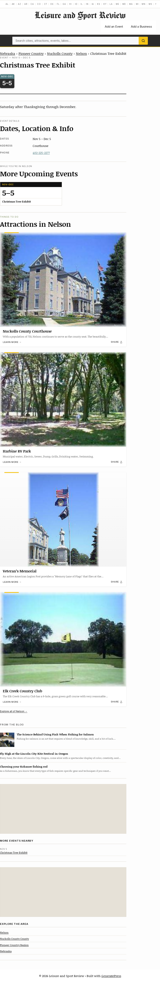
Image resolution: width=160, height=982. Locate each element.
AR (25, 4)
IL (81, 4)
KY (105, 4)
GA (64, 4)
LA (111, 4)
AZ (19, 4)
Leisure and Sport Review (80, 15)
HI (70, 4)
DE (52, 4)
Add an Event (114, 26)
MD (124, 4)
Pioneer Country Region (14, 945)
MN (143, 4)
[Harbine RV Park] (63, 399)
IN (87, 4)
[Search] (143, 41)
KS (98, 4)
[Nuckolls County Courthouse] (63, 279)
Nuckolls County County (14, 939)
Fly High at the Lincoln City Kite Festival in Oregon (34, 753)
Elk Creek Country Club (22, 690)
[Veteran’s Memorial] (63, 519)
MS (150, 4)
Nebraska (7, 53)
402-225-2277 (41, 152)
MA (131, 4)
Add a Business (141, 26)
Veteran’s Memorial (19, 571)
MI (137, 4)
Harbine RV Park (17, 451)
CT (45, 4)
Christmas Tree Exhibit (13, 852)
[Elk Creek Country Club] (63, 639)
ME (117, 4)
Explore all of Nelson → (13, 711)
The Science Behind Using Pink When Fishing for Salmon (55, 734)
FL (58, 4)
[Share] (117, 342)
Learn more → (12, 342)
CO (39, 4)
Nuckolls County (60, 53)
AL (7, 4)
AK (13, 4)
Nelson (81, 53)
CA (32, 4)
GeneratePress (111, 976)
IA (93, 4)
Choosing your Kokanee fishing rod (23, 766)
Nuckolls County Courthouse (27, 331)
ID (76, 4)
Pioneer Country (31, 53)
